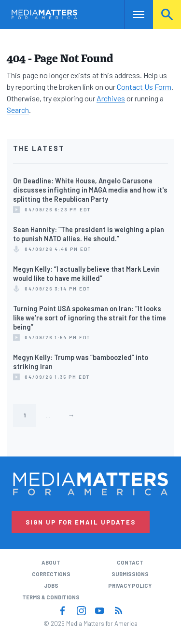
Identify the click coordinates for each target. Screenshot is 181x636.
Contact (130, 562)
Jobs (51, 585)
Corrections (51, 574)
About (51, 562)
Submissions (130, 574)
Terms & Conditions (51, 597)
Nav (132, 14)
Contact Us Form (144, 86)
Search (167, 14)
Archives (111, 98)
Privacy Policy (130, 585)
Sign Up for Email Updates (81, 522)
